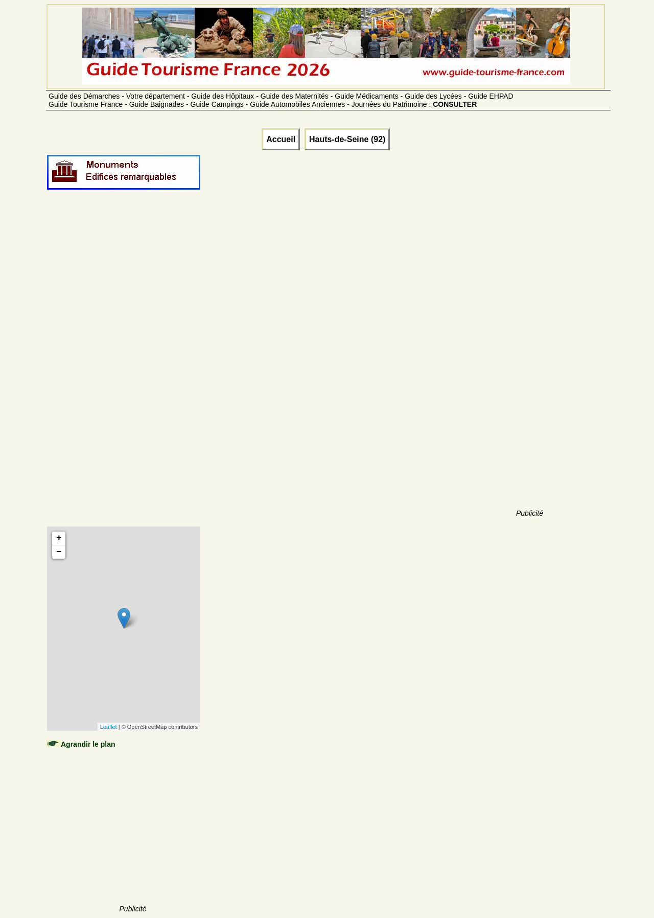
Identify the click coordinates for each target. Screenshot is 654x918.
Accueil (280, 139)
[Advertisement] (132, 369)
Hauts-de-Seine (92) (347, 139)
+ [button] (59, 538)
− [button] (59, 552)
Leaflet (108, 727)
